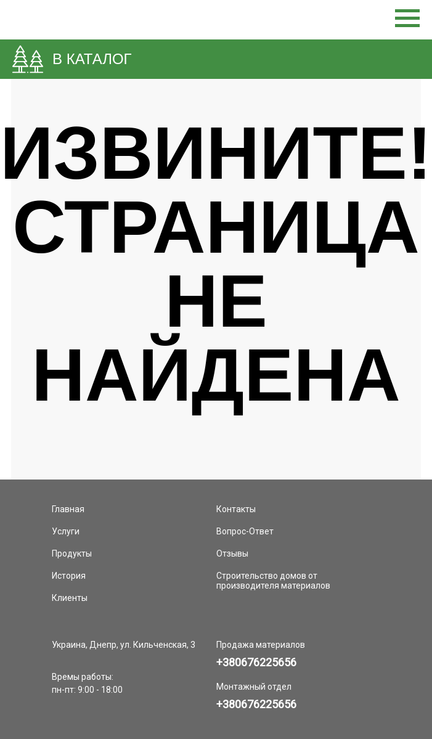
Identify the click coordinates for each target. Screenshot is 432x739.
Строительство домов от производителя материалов (273, 580)
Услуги (65, 531)
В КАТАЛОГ (92, 59)
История (69, 576)
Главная (68, 509)
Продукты (72, 553)
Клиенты (70, 598)
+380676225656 (256, 662)
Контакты (236, 509)
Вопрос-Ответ (245, 531)
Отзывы (232, 553)
